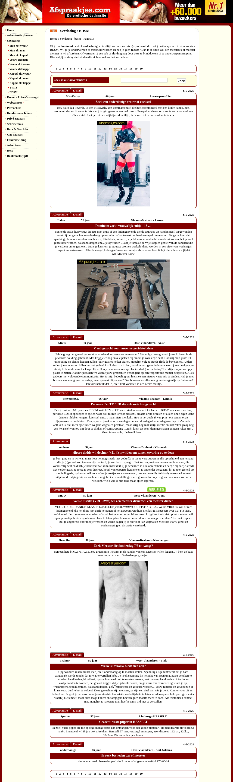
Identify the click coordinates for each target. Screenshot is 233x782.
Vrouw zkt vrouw (19, 64)
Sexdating (12, 40)
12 (100, 68)
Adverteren (13, 145)
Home (10, 30)
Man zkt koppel (18, 55)
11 (94, 68)
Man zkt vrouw (18, 45)
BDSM (13, 92)
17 (125, 68)
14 (110, 68)
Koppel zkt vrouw (19, 73)
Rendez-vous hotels (18, 113)
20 (141, 68)
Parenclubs (13, 108)
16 (120, 68)
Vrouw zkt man (18, 59)
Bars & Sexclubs (16, 129)
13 (105, 68)
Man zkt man (16, 50)
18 (130, 68)
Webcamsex (14, 102)
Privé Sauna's (15, 118)
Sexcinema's (14, 124)
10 (89, 68)
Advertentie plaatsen (19, 35)
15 (115, 68)
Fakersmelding (15, 140)
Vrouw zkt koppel (19, 69)
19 (135, 68)
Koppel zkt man (18, 78)
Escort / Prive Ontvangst (22, 97)
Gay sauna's (14, 134)
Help (9, 150)
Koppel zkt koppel (19, 83)
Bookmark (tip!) (16, 156)
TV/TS (12, 87)
